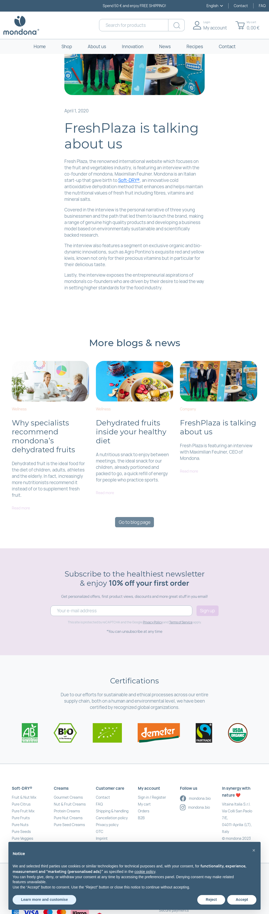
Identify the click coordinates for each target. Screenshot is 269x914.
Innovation (132, 46)
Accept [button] (242, 899)
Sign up (207, 611)
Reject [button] (211, 899)
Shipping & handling (112, 810)
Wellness (19, 408)
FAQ (262, 5)
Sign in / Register (152, 797)
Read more (21, 507)
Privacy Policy (153, 622)
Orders (143, 810)
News (165, 46)
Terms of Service (181, 622)
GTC (99, 831)
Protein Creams (67, 810)
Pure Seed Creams (69, 824)
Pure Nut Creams (68, 817)
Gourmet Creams (68, 797)
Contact (241, 5)
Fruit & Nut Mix (24, 797)
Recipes (195, 46)
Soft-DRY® (129, 180)
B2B (141, 817)
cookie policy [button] (144, 872)
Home (40, 46)
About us (97, 46)
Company (188, 408)
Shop (66, 46)
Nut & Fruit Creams (70, 804)
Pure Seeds (21, 831)
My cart (144, 804)
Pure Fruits (21, 817)
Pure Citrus (21, 804)
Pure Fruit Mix (23, 810)
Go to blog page (135, 522)
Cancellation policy (112, 817)
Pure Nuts (20, 824)
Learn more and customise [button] (44, 899)
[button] (254, 850)
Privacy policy (107, 824)
